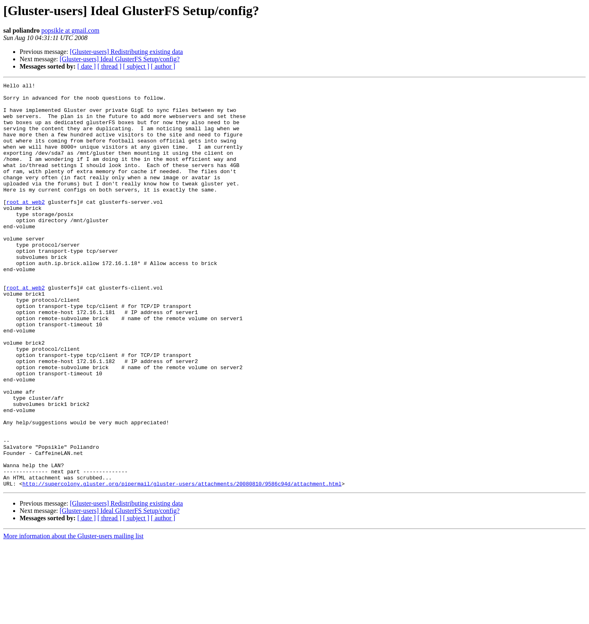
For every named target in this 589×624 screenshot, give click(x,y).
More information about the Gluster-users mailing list (73, 616)
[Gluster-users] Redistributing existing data (126, 51)
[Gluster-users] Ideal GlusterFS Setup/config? (120, 59)
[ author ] (163, 66)
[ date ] (86, 66)
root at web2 (26, 226)
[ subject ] (136, 66)
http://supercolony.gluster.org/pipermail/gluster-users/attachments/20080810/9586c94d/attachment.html (182, 564)
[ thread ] (109, 66)
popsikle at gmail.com (70, 30)
